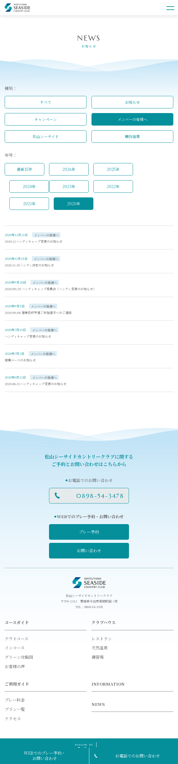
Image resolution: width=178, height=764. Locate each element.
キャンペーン (45, 119)
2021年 (29, 203)
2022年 (113, 186)
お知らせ (132, 102)
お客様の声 (15, 666)
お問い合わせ (89, 550)
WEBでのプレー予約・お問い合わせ (45, 755)
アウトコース (16, 639)
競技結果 (132, 136)
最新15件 (24, 169)
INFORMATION (108, 684)
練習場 (97, 657)
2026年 (68, 169)
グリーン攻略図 (19, 657)
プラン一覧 (15, 709)
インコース (15, 648)
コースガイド (17, 622)
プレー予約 (89, 532)
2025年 (113, 169)
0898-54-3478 (100, 495)
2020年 (73, 203)
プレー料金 (15, 700)
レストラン (101, 639)
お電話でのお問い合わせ (137, 756)
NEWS (98, 704)
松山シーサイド (46, 136)
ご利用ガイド (17, 684)
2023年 (68, 186)
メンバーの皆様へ (132, 119)
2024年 (29, 186)
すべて (45, 102)
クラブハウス (103, 622)
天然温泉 (99, 648)
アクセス (13, 719)
